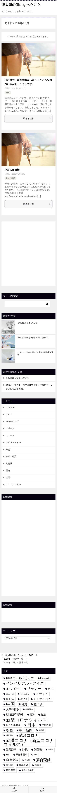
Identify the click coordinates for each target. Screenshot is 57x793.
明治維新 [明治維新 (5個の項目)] (46, 725)
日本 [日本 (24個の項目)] (31, 725)
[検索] (27, 304)
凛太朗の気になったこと (21, 4)
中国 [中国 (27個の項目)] (10, 704)
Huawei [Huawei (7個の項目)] (44, 678)
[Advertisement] (28, 253)
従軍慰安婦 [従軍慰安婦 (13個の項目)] (15, 714)
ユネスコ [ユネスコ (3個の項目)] (23, 699)
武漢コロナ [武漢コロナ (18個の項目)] (29, 735)
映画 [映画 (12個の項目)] (9, 730)
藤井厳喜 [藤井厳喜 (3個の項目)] (9, 765)
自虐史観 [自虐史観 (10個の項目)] (12, 760)
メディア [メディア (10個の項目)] (42, 693)
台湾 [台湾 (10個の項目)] (24, 704)
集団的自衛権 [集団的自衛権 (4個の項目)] (27, 770)
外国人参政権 (12, 169)
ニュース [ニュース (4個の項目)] (10, 694)
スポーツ (10, 428)
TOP (19, 655)
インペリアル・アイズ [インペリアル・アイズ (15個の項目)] (25, 683)
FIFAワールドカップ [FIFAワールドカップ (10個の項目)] (20, 678)
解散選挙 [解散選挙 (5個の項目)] (10, 770)
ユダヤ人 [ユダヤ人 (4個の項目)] (10, 699)
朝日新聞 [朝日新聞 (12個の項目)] (26, 730)
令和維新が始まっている (27, 323)
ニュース (10, 435)
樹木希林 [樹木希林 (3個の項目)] (9, 735)
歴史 (8, 93)
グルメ (9, 414)
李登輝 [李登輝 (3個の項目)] (41, 730)
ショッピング (12, 421)
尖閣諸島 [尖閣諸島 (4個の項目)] (29, 709)
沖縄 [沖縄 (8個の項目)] (25, 749)
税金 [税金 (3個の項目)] (35, 755)
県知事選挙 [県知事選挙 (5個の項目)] (21, 754)
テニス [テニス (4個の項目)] (51, 688)
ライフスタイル (13, 442)
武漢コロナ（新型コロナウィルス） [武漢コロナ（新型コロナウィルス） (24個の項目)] (28, 742)
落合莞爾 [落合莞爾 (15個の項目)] (43, 760)
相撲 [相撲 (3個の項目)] (7, 755)
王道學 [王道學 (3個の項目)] (50, 749)
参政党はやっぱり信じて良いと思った (32, 338)
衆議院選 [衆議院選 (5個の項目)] (23, 765)
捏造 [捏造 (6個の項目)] (43, 714)
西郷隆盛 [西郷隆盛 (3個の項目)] (38, 765)
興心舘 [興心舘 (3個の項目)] (27, 760)
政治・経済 (10, 178)
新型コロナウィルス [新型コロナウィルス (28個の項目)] (26, 720)
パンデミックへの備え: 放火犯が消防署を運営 (35, 353)
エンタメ (10, 407)
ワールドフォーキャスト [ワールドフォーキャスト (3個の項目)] (42, 699)
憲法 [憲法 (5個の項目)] (32, 714)
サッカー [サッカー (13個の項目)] (34, 689)
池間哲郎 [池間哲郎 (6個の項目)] (11, 749)
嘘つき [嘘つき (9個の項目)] (38, 704)
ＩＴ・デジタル (13, 484)
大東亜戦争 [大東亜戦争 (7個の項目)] (12, 709)
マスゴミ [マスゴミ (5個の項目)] (24, 694)
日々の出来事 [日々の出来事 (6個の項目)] (13, 724)
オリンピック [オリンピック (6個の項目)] (13, 688)
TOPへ (42, 789)
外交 (8, 449)
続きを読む (37, 118)
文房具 (9, 463)
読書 (8, 477)
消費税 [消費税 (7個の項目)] (38, 749)
